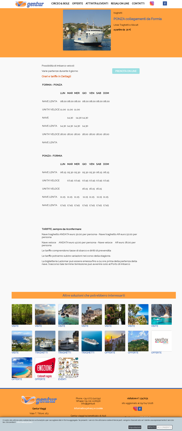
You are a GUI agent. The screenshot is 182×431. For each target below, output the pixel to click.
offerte (77, 3)
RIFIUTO (152, 427)
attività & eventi (97, 3)
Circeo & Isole (60, 3)
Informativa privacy (24, 422)
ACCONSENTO (164, 427)
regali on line (120, 3)
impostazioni (135, 427)
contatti (138, 3)
